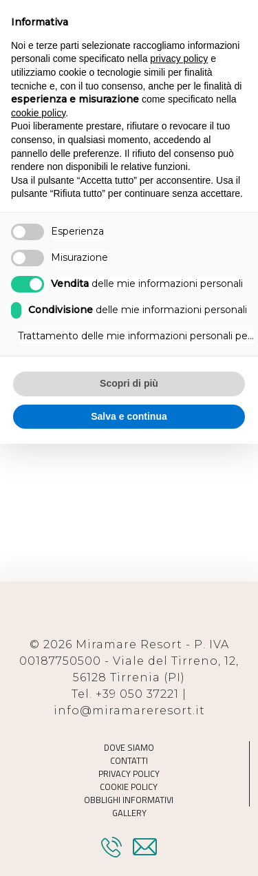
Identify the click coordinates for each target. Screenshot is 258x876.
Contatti (129, 760)
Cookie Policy (129, 786)
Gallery (129, 813)
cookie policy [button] (38, 112)
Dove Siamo (129, 747)
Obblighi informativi (128, 799)
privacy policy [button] (179, 58)
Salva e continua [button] (128, 416)
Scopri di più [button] (129, 383)
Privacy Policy (129, 773)
